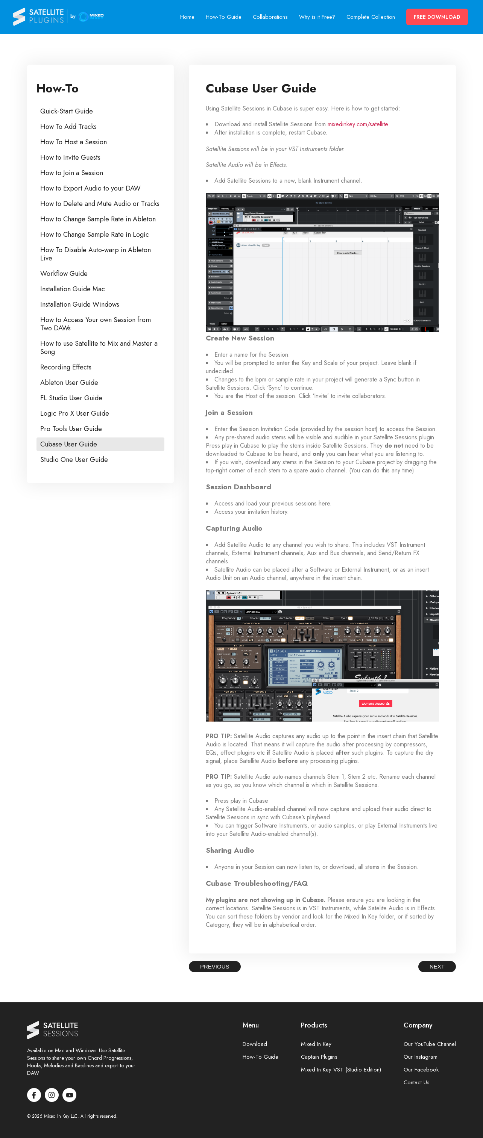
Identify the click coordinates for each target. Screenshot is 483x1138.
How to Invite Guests (70, 157)
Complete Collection (370, 17)
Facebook (34, 1095)
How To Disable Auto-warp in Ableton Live (95, 254)
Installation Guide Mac (72, 289)
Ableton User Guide (69, 382)
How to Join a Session (71, 173)
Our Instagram (420, 1057)
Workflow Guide (64, 273)
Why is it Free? (317, 17)
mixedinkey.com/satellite (358, 124)
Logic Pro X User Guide (74, 413)
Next (437, 966)
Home (187, 17)
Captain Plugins (319, 1057)
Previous (214, 966)
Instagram (52, 1095)
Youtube (69, 1095)
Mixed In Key (316, 1044)
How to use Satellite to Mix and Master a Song (99, 348)
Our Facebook (421, 1069)
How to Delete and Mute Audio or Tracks (99, 204)
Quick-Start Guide (66, 111)
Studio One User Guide (74, 460)
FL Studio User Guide (71, 398)
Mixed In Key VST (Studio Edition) (341, 1069)
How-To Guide (224, 17)
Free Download (437, 17)
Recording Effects (65, 367)
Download (255, 1044)
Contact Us (417, 1082)
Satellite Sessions (58, 17)
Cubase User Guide (68, 444)
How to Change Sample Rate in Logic (94, 234)
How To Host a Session (73, 142)
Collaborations (270, 17)
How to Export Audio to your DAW (90, 188)
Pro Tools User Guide (71, 429)
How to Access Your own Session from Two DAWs (95, 324)
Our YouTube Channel (430, 1044)
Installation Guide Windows (79, 304)
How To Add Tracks (68, 127)
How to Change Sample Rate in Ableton (98, 219)
